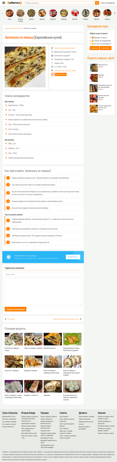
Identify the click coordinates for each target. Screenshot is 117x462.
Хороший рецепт (59, 74)
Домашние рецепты (10, 28)
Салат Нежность (64, 428)
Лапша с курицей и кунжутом (49, 416)
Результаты (105, 48)
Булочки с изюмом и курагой (106, 433)
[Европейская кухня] (33, 37)
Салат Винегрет (64, 416)
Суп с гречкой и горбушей (9, 421)
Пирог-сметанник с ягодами (86, 416)
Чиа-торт (81, 424)
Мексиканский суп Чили (8, 416)
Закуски (19, 28)
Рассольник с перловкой (9, 419)
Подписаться (73, 257)
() (63, 48)
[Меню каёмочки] (3, 3)
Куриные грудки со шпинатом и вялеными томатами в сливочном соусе (29, 419)
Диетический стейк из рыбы (29, 433)
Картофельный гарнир (47, 438)
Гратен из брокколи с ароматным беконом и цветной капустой (47, 421)
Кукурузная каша (45, 430)
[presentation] (2, 13)
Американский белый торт (86, 421)
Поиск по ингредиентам (108, 3)
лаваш (73, 70)
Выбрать (94, 48)
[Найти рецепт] (97, 3)
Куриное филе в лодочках (28, 423)
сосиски (68, 70)
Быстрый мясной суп (8, 426)
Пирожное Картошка (84, 419)
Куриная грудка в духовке (28, 426)
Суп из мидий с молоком (9, 424)
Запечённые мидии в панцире (106, 426)
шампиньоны (59, 70)
